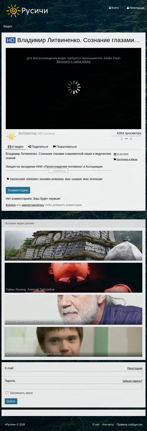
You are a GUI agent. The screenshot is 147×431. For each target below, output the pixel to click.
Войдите (11, 205)
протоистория (17, 178)
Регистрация (134, 368)
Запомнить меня (21, 393)
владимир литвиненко (52, 178)
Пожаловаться (65, 146)
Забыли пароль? (132, 380)
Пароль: (10, 380)
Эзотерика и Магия (127, 159)
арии (67, 178)
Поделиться (38, 146)
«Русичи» (10, 424)
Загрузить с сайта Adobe (73, 61)
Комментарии (18, 190)
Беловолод (27, 133)
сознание (77, 178)
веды (85, 178)
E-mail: (9, 368)
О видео (16, 146)
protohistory (32, 178)
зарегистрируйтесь (33, 205)
